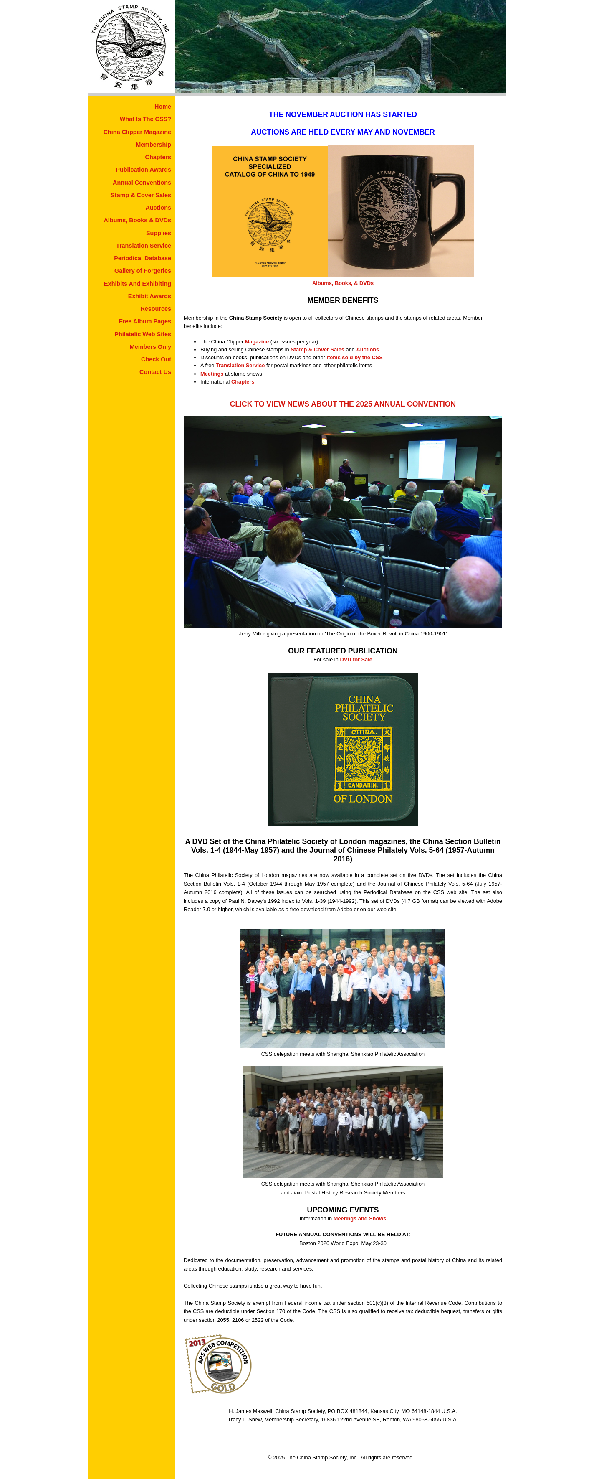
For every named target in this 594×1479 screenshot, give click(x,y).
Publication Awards (143, 169)
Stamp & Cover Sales (141, 195)
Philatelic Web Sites (142, 334)
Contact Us (155, 371)
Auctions (158, 207)
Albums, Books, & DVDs (343, 283)
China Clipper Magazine (137, 132)
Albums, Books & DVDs (137, 220)
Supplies (158, 233)
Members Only (150, 346)
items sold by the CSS (354, 357)
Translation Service (143, 245)
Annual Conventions (142, 182)
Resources (155, 308)
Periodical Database (142, 258)
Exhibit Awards (149, 296)
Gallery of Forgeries (142, 270)
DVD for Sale (356, 659)
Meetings (211, 374)
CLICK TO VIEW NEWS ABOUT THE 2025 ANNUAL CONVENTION (343, 404)
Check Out (156, 359)
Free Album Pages (145, 321)
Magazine (257, 341)
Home (162, 106)
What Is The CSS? (145, 119)
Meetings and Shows (360, 1218)
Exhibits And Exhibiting (137, 283)
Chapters (158, 157)
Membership (153, 144)
